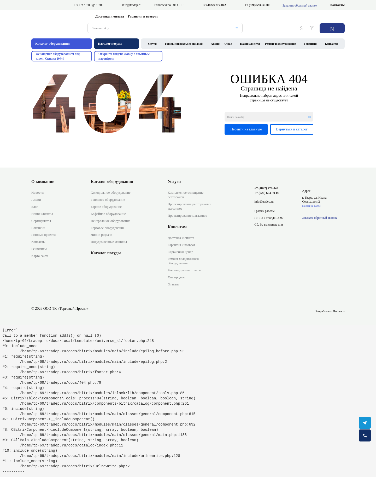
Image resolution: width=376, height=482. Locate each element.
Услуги (152, 43)
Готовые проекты (43, 235)
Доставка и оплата (109, 16)
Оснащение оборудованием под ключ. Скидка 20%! (58, 56)
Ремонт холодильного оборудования (183, 261)
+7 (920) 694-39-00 (257, 5)
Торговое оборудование (107, 228)
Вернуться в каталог (292, 129)
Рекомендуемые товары (184, 270)
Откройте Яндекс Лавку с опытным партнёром (124, 56)
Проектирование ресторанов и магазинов (189, 206)
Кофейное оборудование (108, 214)
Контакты (337, 5)
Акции (215, 43)
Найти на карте (311, 205)
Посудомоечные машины (109, 242)
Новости (37, 192)
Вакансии (38, 228)
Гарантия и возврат (143, 16)
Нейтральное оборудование (110, 221)
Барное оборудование (106, 207)
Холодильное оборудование (110, 192)
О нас (228, 43)
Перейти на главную (246, 129)
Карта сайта (40, 256)
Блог (34, 207)
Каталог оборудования (112, 181)
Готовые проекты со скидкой (184, 43)
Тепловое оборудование (108, 200)
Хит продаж (176, 277)
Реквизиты (39, 249)
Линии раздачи (101, 235)
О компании (43, 181)
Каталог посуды (106, 253)
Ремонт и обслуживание (280, 43)
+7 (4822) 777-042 (214, 5)
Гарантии (310, 43)
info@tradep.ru (131, 5)
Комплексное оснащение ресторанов (185, 195)
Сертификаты (41, 221)
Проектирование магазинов (187, 215)
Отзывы (173, 284)
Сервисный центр (180, 252)
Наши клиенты (250, 43)
